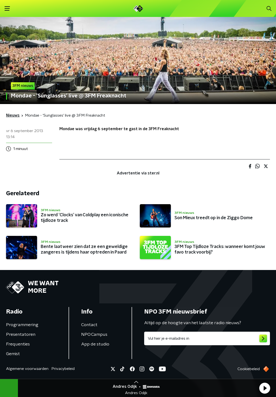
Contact (89, 325)
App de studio (95, 344)
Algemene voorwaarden (27, 369)
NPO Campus (94, 334)
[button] (264, 388)
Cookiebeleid (248, 369)
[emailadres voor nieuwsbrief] (207, 338)
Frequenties (18, 344)
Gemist (13, 354)
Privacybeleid (63, 369)
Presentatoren (20, 334)
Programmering (22, 325)
